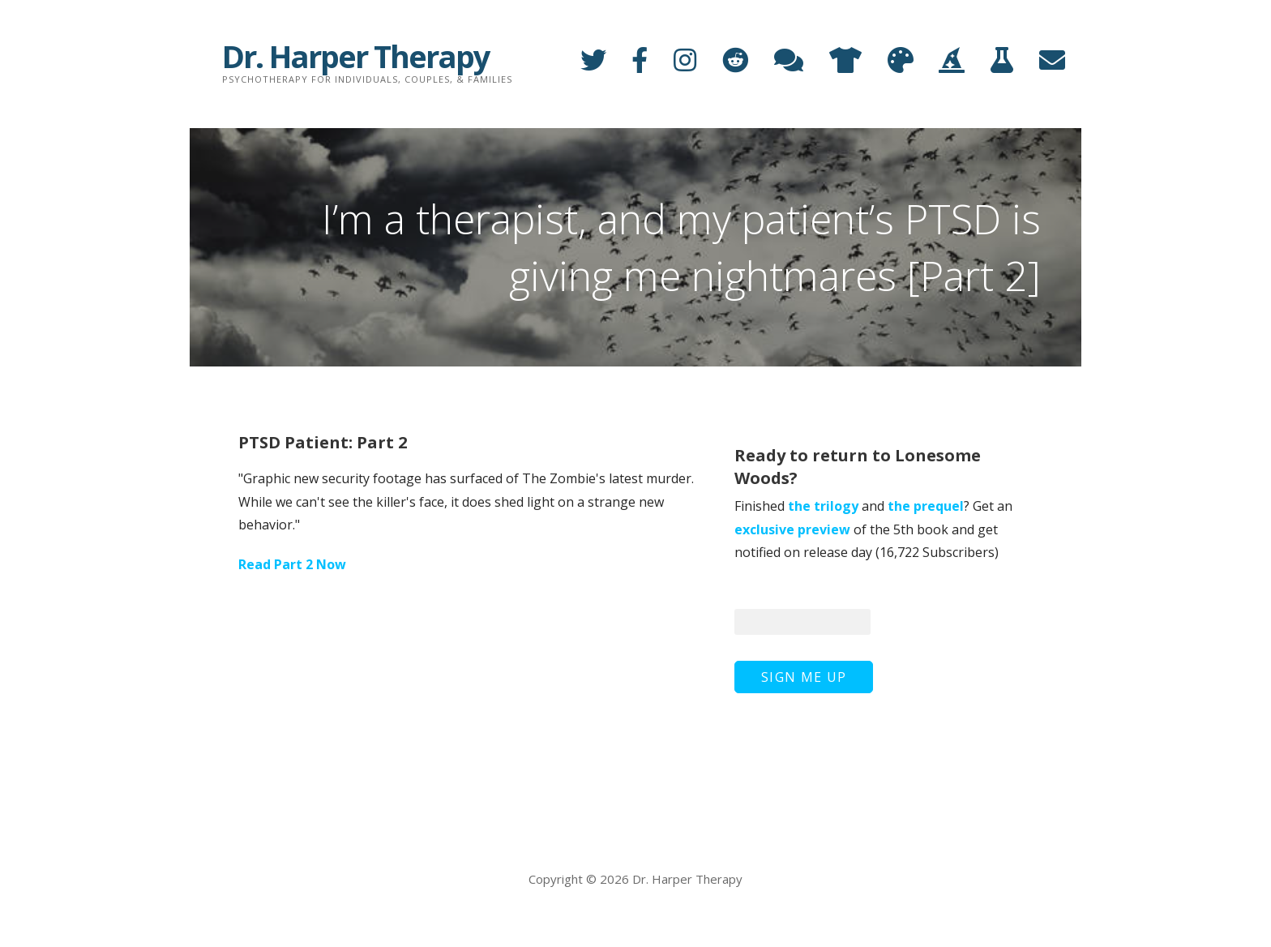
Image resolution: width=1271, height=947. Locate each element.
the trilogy (823, 506)
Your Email (768, 590)
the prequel (926, 506)
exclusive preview (792, 529)
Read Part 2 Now (292, 564)
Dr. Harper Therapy (356, 56)
